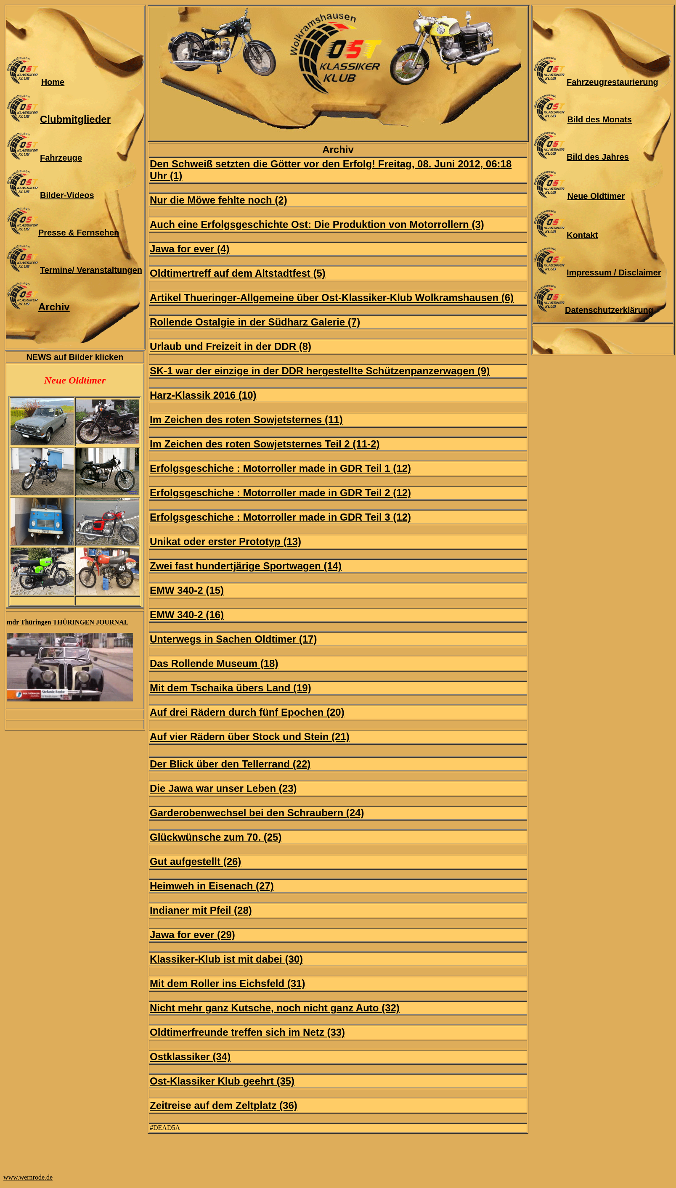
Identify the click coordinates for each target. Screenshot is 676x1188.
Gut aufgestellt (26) (195, 861)
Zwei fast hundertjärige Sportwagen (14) (246, 566)
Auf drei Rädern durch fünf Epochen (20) (247, 712)
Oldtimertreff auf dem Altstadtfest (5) (238, 273)
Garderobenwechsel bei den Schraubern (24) (257, 812)
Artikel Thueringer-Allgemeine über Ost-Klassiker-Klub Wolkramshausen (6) (332, 297)
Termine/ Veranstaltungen (91, 270)
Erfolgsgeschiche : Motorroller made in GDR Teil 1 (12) (280, 468)
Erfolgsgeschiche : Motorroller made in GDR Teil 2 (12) (280, 492)
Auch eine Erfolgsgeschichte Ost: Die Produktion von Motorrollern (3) (317, 224)
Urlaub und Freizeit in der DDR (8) (230, 346)
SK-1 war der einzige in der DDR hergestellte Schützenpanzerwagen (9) (320, 370)
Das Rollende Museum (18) (214, 663)
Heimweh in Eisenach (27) (212, 886)
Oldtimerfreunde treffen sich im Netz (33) (247, 1032)
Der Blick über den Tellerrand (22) (230, 764)
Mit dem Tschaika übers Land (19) (230, 687)
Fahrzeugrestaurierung (612, 82)
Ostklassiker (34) (190, 1056)
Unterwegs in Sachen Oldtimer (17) (233, 639)
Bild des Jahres (598, 156)
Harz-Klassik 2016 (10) (203, 395)
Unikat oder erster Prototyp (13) (225, 541)
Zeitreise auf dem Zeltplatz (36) (223, 1105)
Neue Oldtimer (596, 196)
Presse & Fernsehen (78, 232)
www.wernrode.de (28, 1177)
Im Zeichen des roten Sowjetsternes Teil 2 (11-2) (264, 444)
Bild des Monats (599, 119)
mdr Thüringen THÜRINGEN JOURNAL (67, 622)
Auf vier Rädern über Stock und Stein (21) (250, 736)
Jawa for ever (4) (189, 248)
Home (53, 82)
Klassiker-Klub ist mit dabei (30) (226, 959)
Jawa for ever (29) (192, 934)
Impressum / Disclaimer (614, 272)
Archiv (54, 306)
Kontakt (582, 235)
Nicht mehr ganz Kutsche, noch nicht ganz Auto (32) (275, 1007)
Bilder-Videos (67, 195)
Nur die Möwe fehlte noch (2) (218, 200)
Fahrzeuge (61, 157)
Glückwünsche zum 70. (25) (215, 837)
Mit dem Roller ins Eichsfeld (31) (227, 983)
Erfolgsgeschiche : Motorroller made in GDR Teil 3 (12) (280, 517)
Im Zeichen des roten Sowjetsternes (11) (246, 419)
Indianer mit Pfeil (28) (201, 910)
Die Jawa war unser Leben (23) (223, 788)
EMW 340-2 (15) (187, 590)
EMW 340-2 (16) (187, 614)
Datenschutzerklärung (609, 310)
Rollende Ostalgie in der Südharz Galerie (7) (255, 322)
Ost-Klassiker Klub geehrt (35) (222, 1081)
